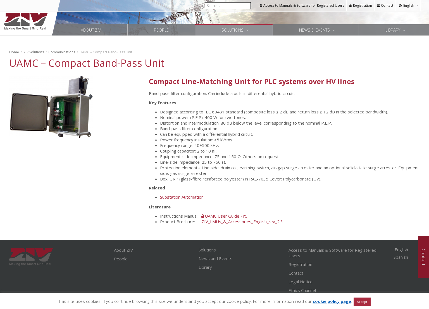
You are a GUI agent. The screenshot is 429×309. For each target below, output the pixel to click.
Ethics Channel (302, 290)
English (408, 5)
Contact (385, 5)
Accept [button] (362, 302)
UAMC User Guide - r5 (226, 216)
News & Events (315, 30)
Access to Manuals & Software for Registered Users (301, 5)
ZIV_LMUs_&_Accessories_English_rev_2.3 (242, 221)
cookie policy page (332, 301)
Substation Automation (182, 197)
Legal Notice (301, 281)
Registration (360, 5)
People (161, 30)
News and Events (215, 258)
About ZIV (91, 30)
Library (393, 30)
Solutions (233, 30)
